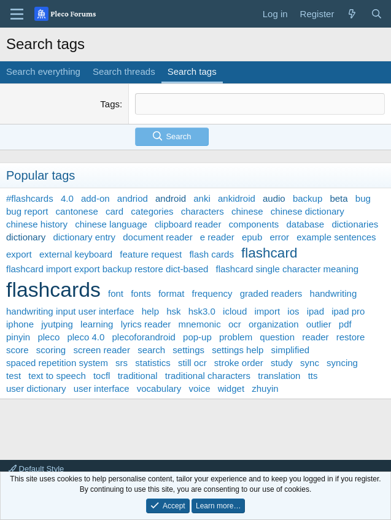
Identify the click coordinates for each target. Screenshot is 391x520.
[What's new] (352, 13)
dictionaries (354, 224)
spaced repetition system (57, 363)
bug (363, 198)
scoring (51, 350)
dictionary (25, 237)
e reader (217, 237)
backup (307, 198)
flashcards (53, 289)
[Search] (377, 13)
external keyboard (75, 254)
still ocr (192, 363)
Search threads (124, 71)
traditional (138, 375)
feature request (151, 254)
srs (121, 363)
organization (274, 324)
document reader (157, 237)
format (171, 293)
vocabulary (159, 388)
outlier (318, 324)
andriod (132, 198)
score (17, 350)
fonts (141, 293)
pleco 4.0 (85, 337)
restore (350, 337)
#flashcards (29, 198)
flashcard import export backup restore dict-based (107, 269)
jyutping (57, 324)
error (279, 237)
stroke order (238, 363)
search (151, 350)
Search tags (192, 71)
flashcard (269, 253)
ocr (234, 324)
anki (202, 198)
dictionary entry (84, 237)
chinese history (37, 224)
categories (152, 211)
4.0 (67, 198)
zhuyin (265, 388)
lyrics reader (146, 324)
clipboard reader (188, 224)
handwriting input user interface (70, 311)
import (267, 311)
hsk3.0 (201, 311)
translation (279, 375)
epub (252, 237)
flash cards (211, 254)
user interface (102, 388)
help (150, 311)
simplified (290, 350)
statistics (153, 363)
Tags (110, 104)
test (13, 375)
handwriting (333, 293)
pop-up (197, 337)
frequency (212, 293)
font (115, 293)
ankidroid (236, 198)
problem (235, 337)
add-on (95, 198)
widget (231, 388)
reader (315, 337)
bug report (27, 211)
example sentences (336, 237)
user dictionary (36, 388)
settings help (237, 350)
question (277, 337)
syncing (342, 363)
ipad (315, 311)
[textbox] (260, 104)
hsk (173, 311)
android (170, 198)
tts (313, 375)
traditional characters (207, 375)
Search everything (43, 71)
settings (188, 350)
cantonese (77, 211)
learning (96, 324)
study (282, 363)
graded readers (271, 293)
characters (202, 211)
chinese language (111, 224)
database (305, 224)
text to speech (56, 375)
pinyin (18, 337)
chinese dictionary (307, 211)
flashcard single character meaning (287, 269)
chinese (247, 211)
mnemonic (200, 324)
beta (338, 198)
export (19, 254)
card (114, 211)
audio (274, 198)
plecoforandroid (143, 337)
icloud (235, 311)
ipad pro (348, 311)
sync (309, 363)
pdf (345, 324)
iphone (20, 324)
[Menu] (16, 14)
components (254, 224)
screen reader (101, 350)
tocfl (101, 375)
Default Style (36, 468)
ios (293, 311)
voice (200, 388)
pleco (48, 337)
